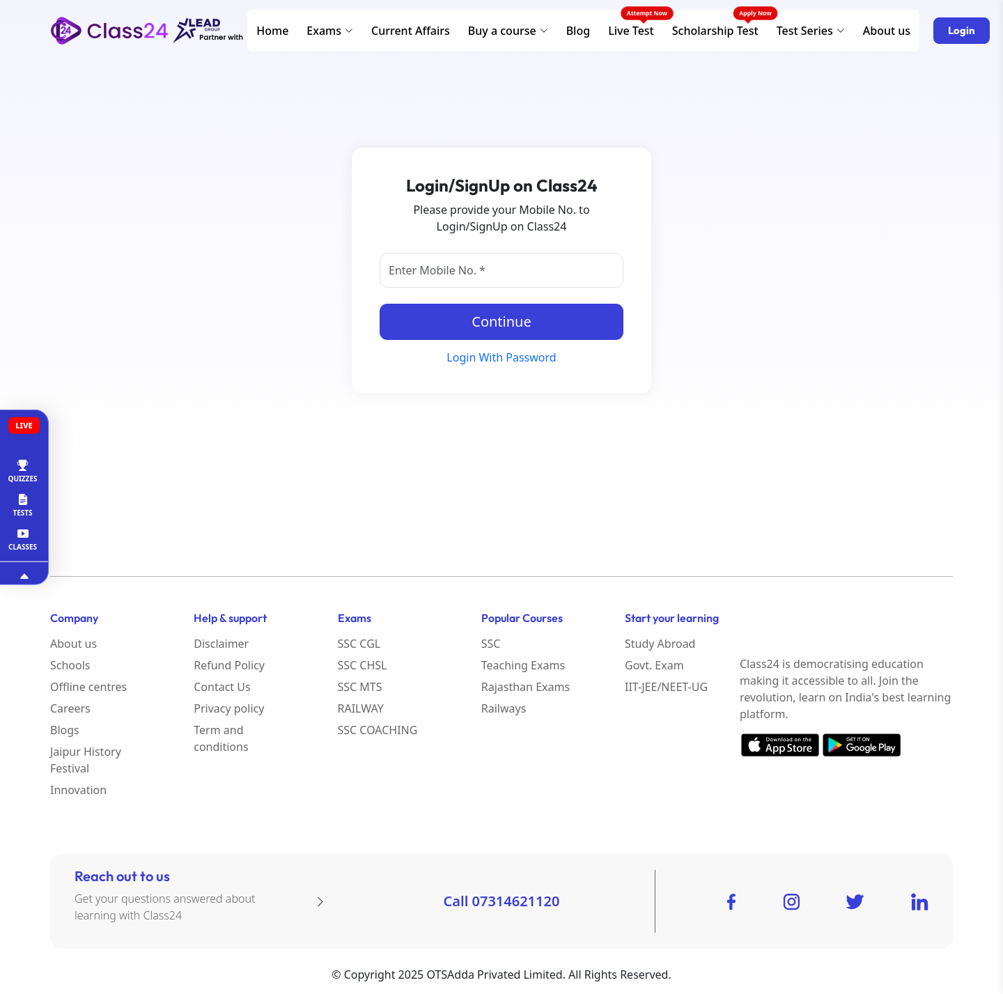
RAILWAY (361, 708)
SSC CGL (359, 643)
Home (272, 30)
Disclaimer (221, 643)
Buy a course (508, 30)
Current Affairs (410, 30)
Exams (329, 30)
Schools (70, 665)
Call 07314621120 (502, 901)
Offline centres (88, 686)
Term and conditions (221, 738)
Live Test (631, 30)
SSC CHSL (362, 665)
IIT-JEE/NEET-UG (666, 686)
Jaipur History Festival (85, 760)
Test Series (811, 30)
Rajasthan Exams (525, 686)
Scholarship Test (715, 30)
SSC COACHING (378, 730)
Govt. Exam (654, 665)
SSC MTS (360, 686)
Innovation (78, 790)
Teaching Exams (523, 665)
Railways (504, 708)
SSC (491, 643)
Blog (578, 30)
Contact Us (222, 686)
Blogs (64, 730)
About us (886, 30)
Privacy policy (229, 708)
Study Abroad (660, 643)
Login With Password (501, 357)
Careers (70, 708)
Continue (501, 321)
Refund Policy (229, 665)
